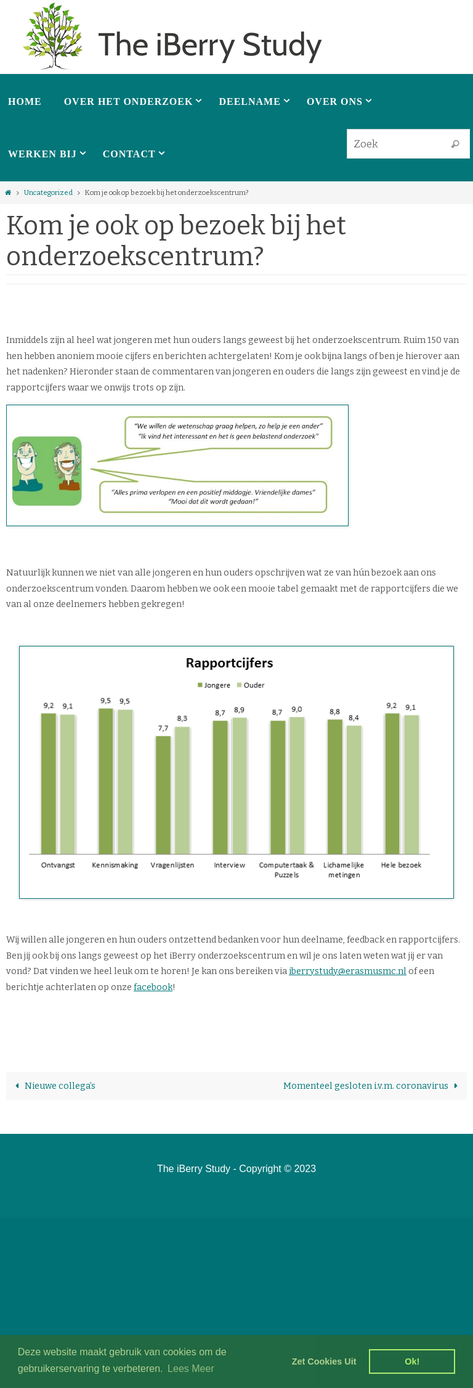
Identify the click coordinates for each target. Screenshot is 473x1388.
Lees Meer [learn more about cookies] (191, 1368)
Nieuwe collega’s (52, 1086)
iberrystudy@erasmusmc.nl (347, 971)
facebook (153, 987)
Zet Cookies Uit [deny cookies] (324, 1361)
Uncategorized (48, 192)
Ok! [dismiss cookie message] (412, 1361)
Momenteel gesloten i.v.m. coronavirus (373, 1086)
